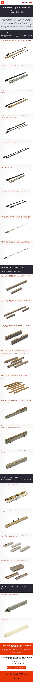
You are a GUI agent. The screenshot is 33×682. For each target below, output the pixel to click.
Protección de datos (13, 674)
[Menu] (30, 2)
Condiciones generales (23, 674)
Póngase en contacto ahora (15, 667)
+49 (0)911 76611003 (17, 664)
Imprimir (6, 674)
